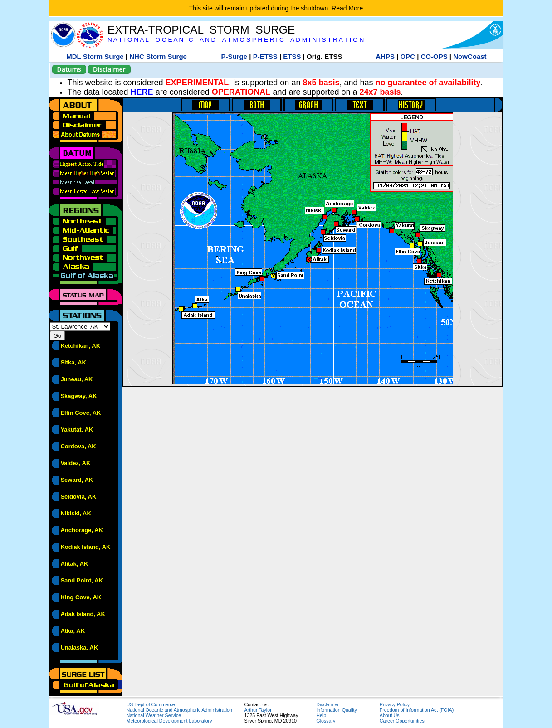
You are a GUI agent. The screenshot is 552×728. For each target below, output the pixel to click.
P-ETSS (265, 56)
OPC (407, 56)
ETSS (292, 56)
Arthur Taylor (258, 710)
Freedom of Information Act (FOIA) (417, 710)
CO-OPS (434, 56)
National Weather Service (154, 715)
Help (321, 715)
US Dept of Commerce (151, 704)
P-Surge (234, 56)
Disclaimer (109, 69)
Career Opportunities (402, 720)
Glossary (325, 720)
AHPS (385, 56)
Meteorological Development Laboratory (169, 720)
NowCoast (469, 56)
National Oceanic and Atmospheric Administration (179, 710)
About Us (390, 715)
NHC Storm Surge (158, 56)
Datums (69, 69)
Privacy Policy (395, 704)
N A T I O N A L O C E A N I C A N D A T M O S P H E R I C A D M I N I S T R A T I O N (235, 39)
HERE (142, 92)
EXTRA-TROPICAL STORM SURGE (201, 30)
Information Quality (336, 710)
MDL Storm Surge (94, 56)
